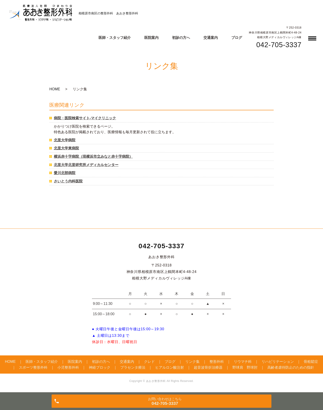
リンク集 (192, 361)
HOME (54, 89)
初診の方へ (181, 38)
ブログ (236, 38)
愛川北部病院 (64, 173)
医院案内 (151, 38)
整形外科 (217, 361)
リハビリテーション (278, 361)
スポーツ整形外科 (33, 367)
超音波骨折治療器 (208, 367)
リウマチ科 (243, 361)
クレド (149, 361)
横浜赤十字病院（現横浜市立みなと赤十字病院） (93, 156)
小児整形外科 (68, 367)
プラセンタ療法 (132, 367)
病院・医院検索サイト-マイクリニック (85, 118)
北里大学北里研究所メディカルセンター (86, 165)
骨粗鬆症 (311, 361)
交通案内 (210, 38)
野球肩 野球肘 (245, 367)
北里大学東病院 (66, 148)
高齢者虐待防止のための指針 (290, 367)
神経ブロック (99, 367)
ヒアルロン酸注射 (169, 367)
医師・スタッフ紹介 (114, 38)
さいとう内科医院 (68, 181)
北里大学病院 (64, 140)
